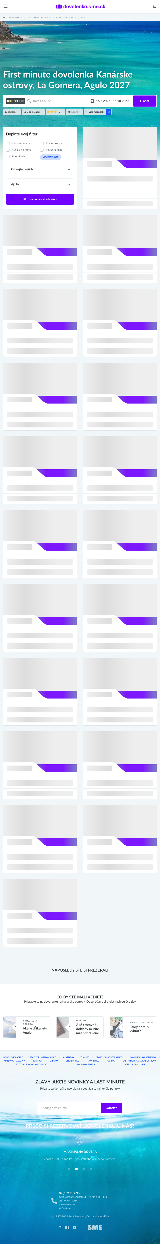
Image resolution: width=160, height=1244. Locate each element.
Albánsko (68, 1057)
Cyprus (111, 1061)
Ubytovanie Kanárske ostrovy (31, 1064)
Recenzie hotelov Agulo (43, 1057)
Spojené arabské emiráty (109, 1057)
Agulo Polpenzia (86, 1064)
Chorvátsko (72, 1061)
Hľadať (144, 101)
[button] (69, 1168)
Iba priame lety (21, 143)
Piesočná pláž (54, 149)
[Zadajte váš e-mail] (69, 1108)
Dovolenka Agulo (13, 1057)
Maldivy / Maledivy (14, 1061)
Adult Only (18, 156)
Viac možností (51, 157)
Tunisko (37, 1061)
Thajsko (84, 1057)
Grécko (54, 1061)
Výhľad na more (21, 149)
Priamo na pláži (55, 143)
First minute (16, 18)
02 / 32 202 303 (70, 1193)
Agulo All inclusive (134, 1064)
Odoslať (111, 1108)
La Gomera (71, 18)
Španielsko (93, 1061)
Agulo (84, 18)
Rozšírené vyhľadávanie (40, 199)
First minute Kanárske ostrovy (44, 18)
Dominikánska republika (143, 1057)
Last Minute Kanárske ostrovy (139, 1061)
